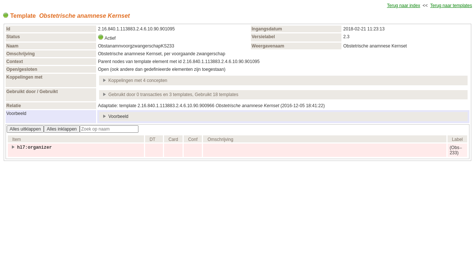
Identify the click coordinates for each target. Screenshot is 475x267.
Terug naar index (403, 5)
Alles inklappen (62, 129)
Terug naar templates (451, 5)
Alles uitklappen (25, 129)
